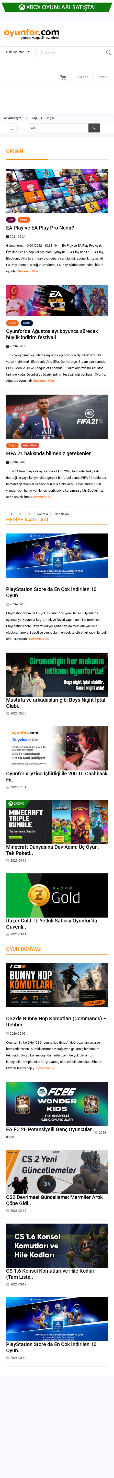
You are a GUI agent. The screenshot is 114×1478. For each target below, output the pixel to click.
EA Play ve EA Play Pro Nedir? (40, 228)
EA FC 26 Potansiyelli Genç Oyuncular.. (50, 1129)
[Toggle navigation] (12, 127)
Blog (34, 118)
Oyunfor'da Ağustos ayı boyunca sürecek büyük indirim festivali (52, 334)
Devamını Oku (28, 271)
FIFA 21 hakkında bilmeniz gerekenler (48, 453)
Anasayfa (12, 118)
